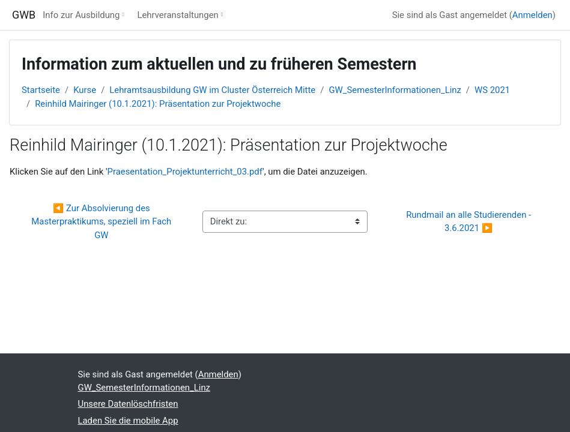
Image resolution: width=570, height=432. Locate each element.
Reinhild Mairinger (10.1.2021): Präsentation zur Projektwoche (157, 103)
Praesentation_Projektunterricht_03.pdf (185, 171)
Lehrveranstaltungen (177, 15)
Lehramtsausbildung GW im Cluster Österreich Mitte (212, 90)
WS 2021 (492, 90)
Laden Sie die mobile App (128, 420)
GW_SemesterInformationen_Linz (395, 90)
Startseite (41, 90)
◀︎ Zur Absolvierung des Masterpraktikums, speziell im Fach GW (102, 222)
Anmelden (532, 15)
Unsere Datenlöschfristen (128, 403)
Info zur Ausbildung (81, 15)
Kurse (84, 90)
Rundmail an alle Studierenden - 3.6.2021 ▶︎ (469, 221)
